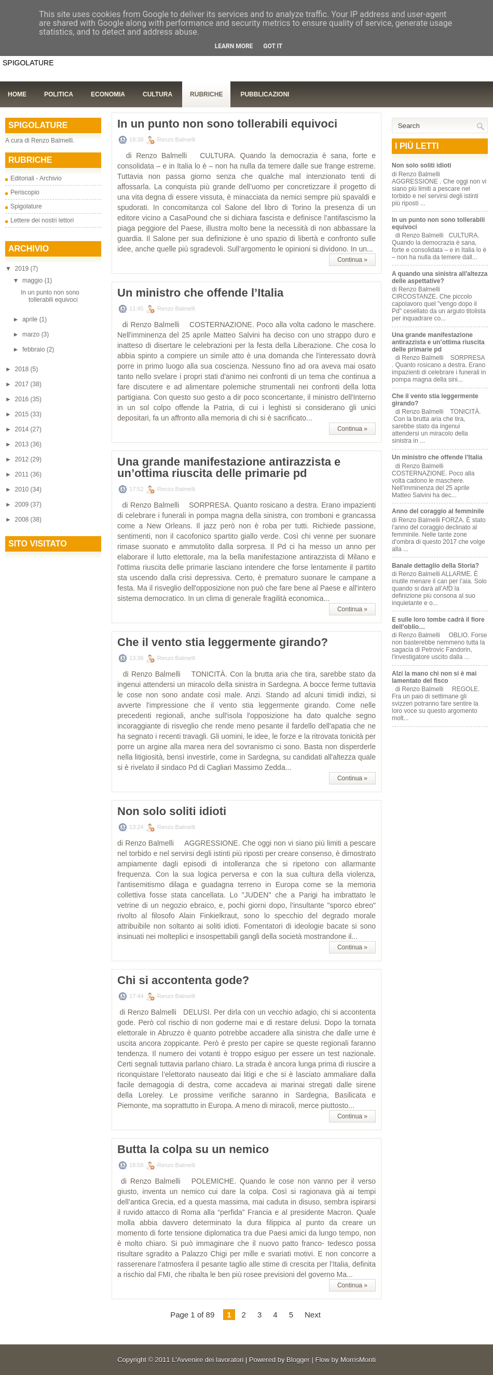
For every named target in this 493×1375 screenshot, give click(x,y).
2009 (23, 504)
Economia (108, 94)
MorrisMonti (358, 1360)
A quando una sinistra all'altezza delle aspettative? (439, 277)
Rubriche (206, 94)
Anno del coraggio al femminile (438, 511)
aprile (30, 319)
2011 (23, 474)
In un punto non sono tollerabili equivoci (50, 296)
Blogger (298, 1360)
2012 (23, 459)
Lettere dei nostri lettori (42, 220)
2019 (23, 268)
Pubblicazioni (264, 94)
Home (17, 94)
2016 (23, 399)
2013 (23, 444)
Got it (272, 46)
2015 (23, 414)
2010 (23, 489)
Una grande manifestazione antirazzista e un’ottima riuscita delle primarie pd (228, 467)
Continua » (352, 259)
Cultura (157, 94)
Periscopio (24, 192)
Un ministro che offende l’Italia (200, 293)
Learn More (234, 46)
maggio (33, 280)
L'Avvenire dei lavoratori (207, 1360)
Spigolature (26, 206)
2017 (23, 384)
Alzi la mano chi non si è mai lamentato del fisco (434, 677)
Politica (58, 94)
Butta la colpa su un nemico (193, 1149)
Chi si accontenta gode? (183, 980)
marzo (32, 334)
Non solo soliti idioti (171, 811)
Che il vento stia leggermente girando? (222, 642)
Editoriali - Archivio (36, 178)
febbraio (34, 349)
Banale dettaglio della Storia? (435, 565)
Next (313, 1314)
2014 (23, 429)
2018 (23, 369)
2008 (23, 519)
